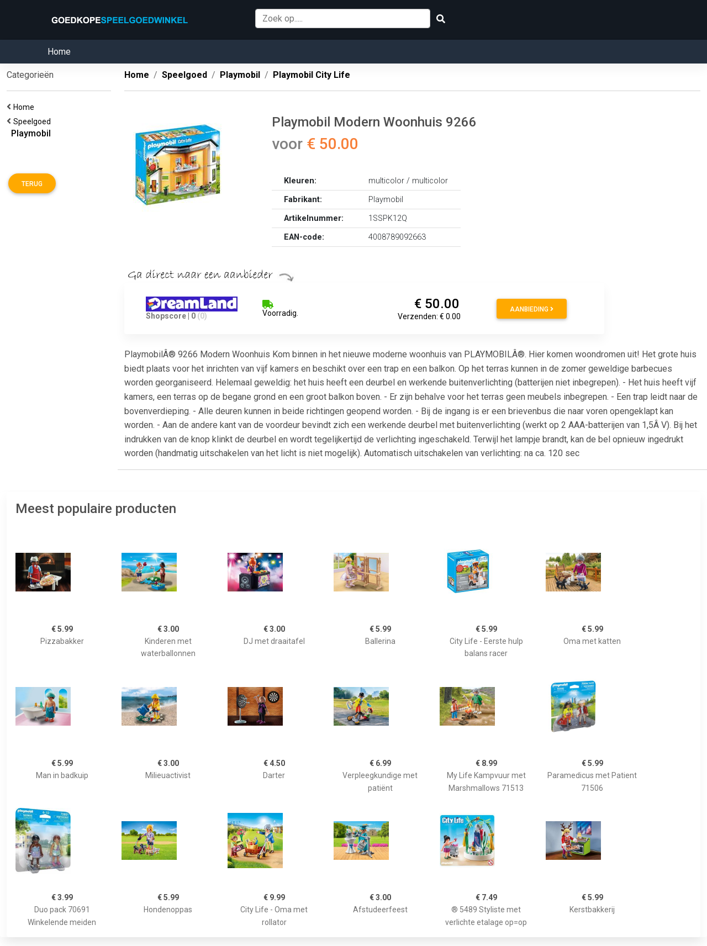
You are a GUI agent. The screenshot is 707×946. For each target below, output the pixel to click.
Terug (32, 184)
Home (59, 51)
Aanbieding (531, 309)
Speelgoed (33, 121)
